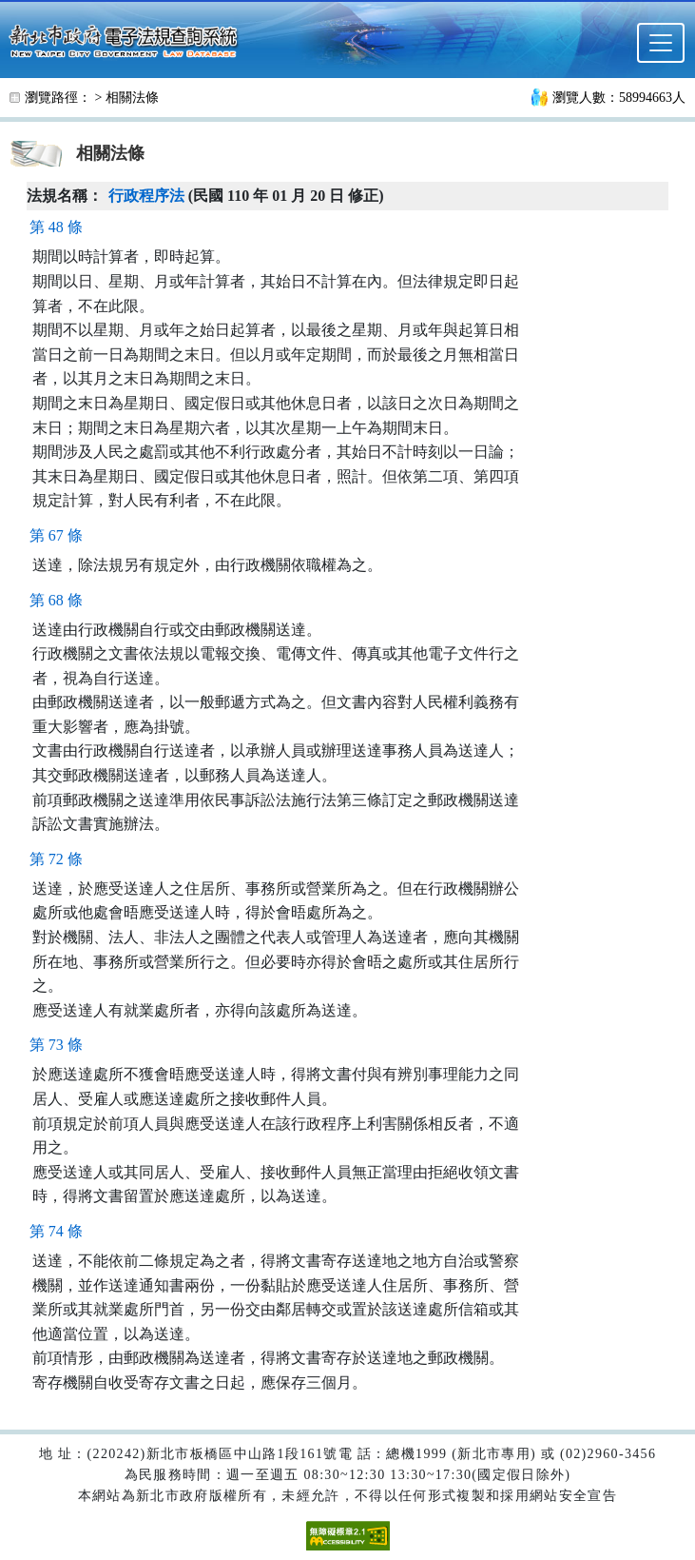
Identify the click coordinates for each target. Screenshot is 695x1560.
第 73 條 (56, 1045)
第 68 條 (56, 600)
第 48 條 (56, 227)
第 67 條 (56, 535)
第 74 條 (56, 1231)
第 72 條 (56, 859)
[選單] (661, 43)
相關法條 (132, 97)
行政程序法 (146, 196)
